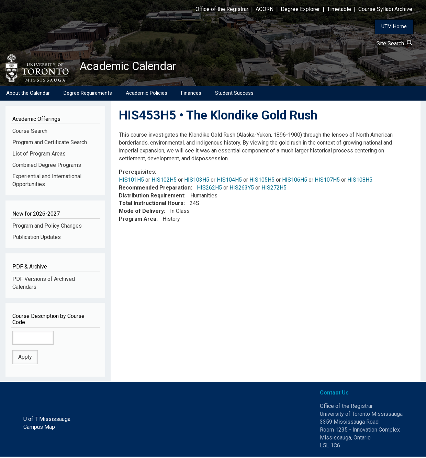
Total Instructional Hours (151, 204)
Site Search (394, 43)
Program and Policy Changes (47, 227)
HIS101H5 (131, 181)
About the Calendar (28, 94)
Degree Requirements (88, 94)
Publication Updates (36, 238)
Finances (191, 94)
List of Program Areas (39, 155)
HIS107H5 (327, 181)
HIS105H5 (261, 181)
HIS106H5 (294, 181)
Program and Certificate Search (49, 143)
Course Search (29, 132)
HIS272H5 (274, 189)
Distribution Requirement (151, 196)
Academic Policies (146, 94)
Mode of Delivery (141, 212)
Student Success (234, 94)
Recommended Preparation (155, 189)
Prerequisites (137, 173)
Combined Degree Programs (46, 166)
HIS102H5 (164, 181)
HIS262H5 (209, 189)
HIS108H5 (359, 181)
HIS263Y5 (241, 189)
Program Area (137, 220)
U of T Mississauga (46, 420)
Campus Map (39, 428)
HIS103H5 (196, 181)
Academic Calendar (133, 67)
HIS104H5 (229, 181)
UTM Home (394, 26)
